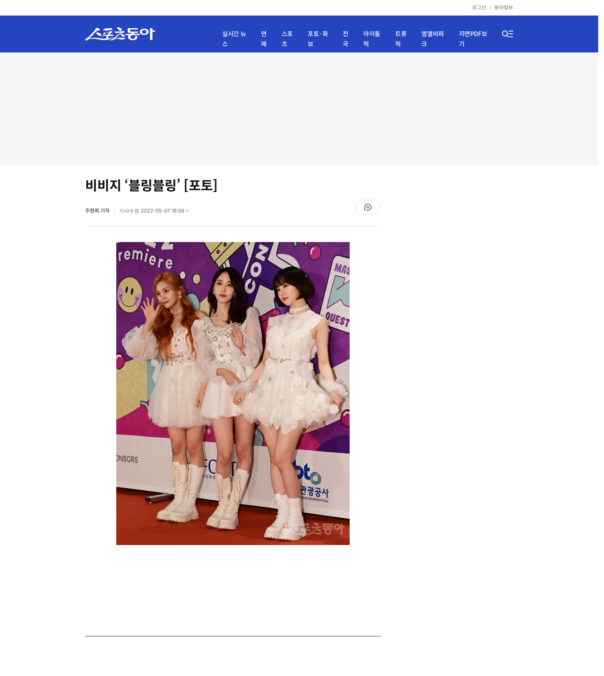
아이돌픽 (371, 39)
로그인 (479, 7)
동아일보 (503, 7)
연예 (264, 39)
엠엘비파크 (432, 39)
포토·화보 (318, 39)
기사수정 (156, 212)
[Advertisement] (299, 108)
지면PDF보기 (473, 39)
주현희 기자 (98, 210)
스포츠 (287, 39)
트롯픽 (400, 39)
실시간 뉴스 (234, 39)
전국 (345, 39)
